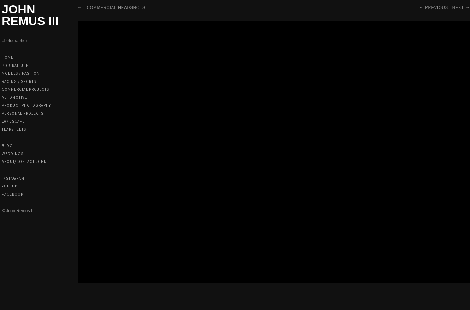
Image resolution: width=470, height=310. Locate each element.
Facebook (12, 194)
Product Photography (26, 105)
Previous (436, 7)
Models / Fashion (21, 73)
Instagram (13, 178)
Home (7, 57)
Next (458, 7)
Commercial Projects (25, 89)
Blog (7, 145)
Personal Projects (22, 113)
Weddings (12, 153)
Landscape (13, 121)
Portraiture (15, 65)
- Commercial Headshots (114, 7)
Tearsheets (14, 129)
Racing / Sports (19, 81)
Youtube (11, 186)
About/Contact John (24, 161)
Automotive (14, 97)
